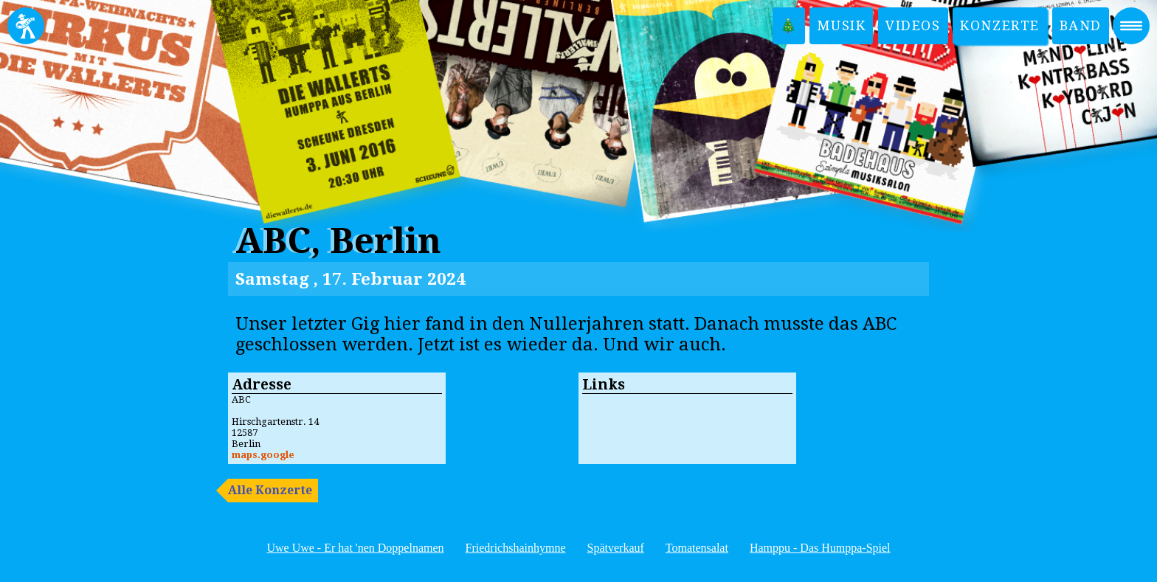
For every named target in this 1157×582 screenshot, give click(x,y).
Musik (841, 25)
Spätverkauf (615, 547)
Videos (913, 25)
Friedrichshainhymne (516, 547)
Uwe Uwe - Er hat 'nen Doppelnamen (354, 547)
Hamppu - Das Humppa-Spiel (820, 547)
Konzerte (1000, 25)
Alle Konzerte (270, 490)
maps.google (263, 454)
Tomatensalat (697, 547)
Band (1081, 25)
